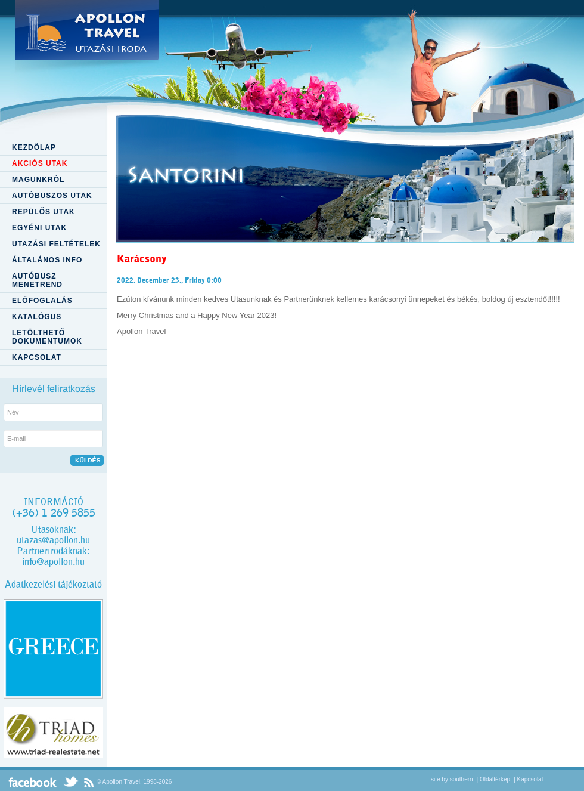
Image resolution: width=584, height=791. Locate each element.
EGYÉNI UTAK (39, 228)
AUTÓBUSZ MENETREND (37, 280)
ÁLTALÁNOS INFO (47, 260)
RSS (89, 782)
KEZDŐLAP (34, 147)
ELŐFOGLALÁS (42, 300)
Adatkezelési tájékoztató (53, 584)
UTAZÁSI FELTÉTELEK (56, 244)
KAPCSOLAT (36, 357)
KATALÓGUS (36, 317)
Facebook (33, 782)
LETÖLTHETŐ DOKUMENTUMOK (47, 337)
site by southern (452, 779)
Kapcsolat (530, 779)
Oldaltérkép (495, 779)
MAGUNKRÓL (38, 179)
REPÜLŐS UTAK (43, 212)
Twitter (70, 782)
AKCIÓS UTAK (39, 163)
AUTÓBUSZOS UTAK (52, 195)
